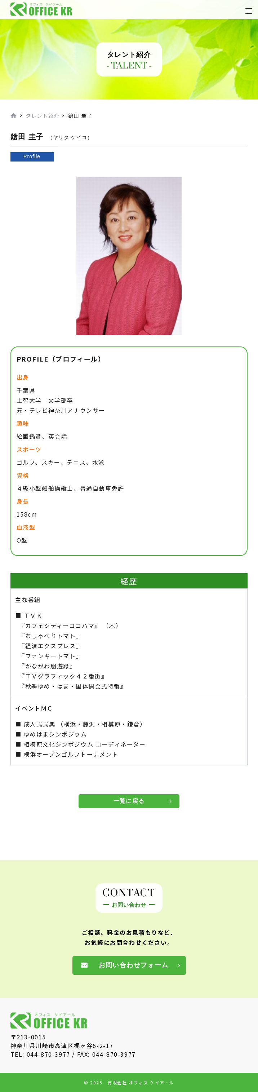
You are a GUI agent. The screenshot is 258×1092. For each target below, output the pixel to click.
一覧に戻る (129, 801)
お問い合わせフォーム (134, 965)
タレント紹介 (42, 115)
